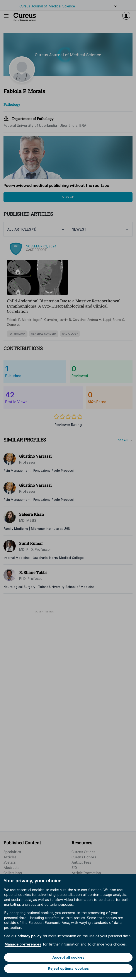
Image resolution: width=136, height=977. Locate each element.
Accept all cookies (68, 957)
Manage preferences (23, 944)
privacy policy (29, 936)
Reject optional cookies (68, 968)
